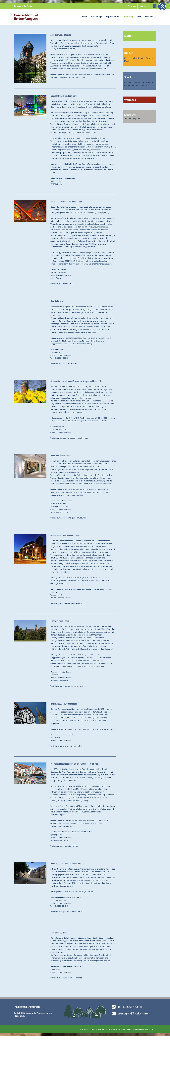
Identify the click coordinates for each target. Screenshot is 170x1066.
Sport (127, 77)
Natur (128, 36)
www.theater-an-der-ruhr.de (70, 977)
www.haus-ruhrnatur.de (68, 363)
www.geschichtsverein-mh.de (70, 746)
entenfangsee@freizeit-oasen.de (133, 1013)
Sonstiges (130, 115)
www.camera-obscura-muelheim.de (73, 438)
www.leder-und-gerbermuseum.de (72, 517)
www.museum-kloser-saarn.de (71, 686)
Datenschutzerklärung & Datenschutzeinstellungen (126, 1029)
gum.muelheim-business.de (70, 603)
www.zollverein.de (66, 283)
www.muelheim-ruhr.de (68, 846)
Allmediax (152, 1029)
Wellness (130, 100)
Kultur (128, 53)
